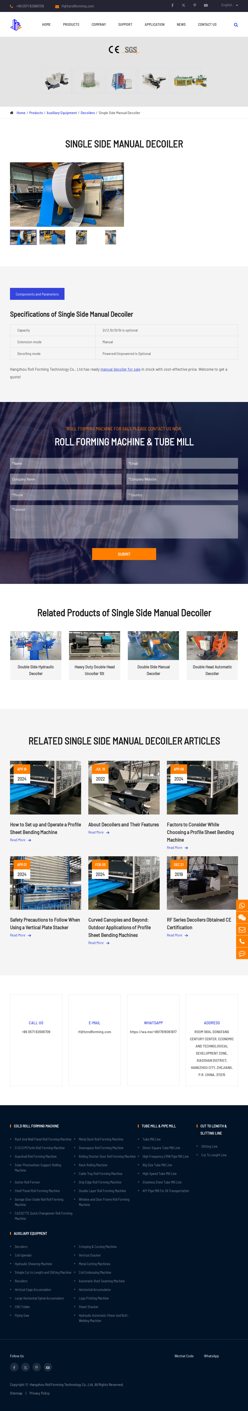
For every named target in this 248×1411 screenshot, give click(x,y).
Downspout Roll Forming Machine (101, 1148)
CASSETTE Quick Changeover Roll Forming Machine (43, 1216)
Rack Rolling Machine (93, 1165)
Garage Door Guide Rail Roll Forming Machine (39, 1202)
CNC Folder (22, 1307)
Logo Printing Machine (94, 1298)
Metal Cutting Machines (94, 1264)
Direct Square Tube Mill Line (161, 1148)
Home (46, 24)
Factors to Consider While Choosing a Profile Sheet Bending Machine (200, 832)
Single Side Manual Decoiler (119, 112)
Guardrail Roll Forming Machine (36, 1156)
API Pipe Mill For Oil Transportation (166, 1191)
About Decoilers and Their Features (123, 824)
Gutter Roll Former (27, 1182)
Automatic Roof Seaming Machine (102, 1281)
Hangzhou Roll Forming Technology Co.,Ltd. (62, 1384)
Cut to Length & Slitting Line (213, 1129)
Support (125, 24)
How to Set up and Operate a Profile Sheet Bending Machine (45, 828)
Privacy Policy (40, 1393)
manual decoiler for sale (120, 369)
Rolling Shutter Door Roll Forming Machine (107, 1156)
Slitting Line (209, 1146)
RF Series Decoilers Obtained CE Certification (199, 923)
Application (154, 24)
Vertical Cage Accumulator (33, 1289)
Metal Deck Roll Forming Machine (101, 1139)
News (181, 24)
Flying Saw (22, 1315)
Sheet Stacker (89, 1307)
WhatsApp (211, 1355)
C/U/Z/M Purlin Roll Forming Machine (40, 1148)
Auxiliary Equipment (62, 112)
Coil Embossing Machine (95, 1272)
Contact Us (207, 24)
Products (71, 24)
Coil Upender (23, 1255)
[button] (15, 194)
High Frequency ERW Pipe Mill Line (166, 1156)
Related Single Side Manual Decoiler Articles (124, 740)
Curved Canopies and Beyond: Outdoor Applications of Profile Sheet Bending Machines (119, 927)
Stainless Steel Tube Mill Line (162, 1182)
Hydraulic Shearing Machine (33, 1264)
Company (99, 24)
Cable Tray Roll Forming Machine (100, 1173)
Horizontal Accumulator (95, 1289)
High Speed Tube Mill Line (160, 1173)
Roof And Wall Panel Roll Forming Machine (43, 1139)
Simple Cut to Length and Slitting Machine (43, 1272)
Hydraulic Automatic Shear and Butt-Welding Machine (104, 1318)
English (226, 4)
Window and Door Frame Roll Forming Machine (104, 1202)
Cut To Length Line (214, 1155)
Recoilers (21, 1281)
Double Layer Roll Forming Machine (102, 1191)
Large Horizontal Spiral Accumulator (39, 1298)
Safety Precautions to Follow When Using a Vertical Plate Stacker (45, 923)
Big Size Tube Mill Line (157, 1165)
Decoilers (88, 112)
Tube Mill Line (152, 1139)
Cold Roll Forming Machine (36, 1126)
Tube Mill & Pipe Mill (159, 1126)
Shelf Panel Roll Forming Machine (37, 1191)
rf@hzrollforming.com (77, 6)
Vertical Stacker (90, 1255)
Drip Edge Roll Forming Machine (100, 1182)
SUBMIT (124, 554)
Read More (20, 839)
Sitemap (16, 1393)
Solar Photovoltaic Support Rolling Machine (38, 1167)
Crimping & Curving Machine (98, 1246)
